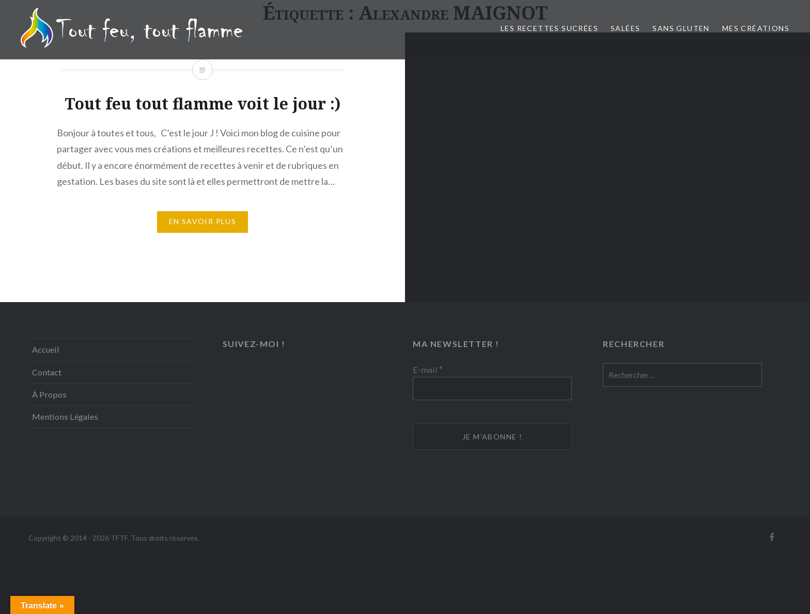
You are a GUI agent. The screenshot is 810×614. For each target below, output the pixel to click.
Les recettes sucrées (549, 28)
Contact (46, 372)
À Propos (49, 394)
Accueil (45, 349)
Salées (625, 28)
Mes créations (755, 28)
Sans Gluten (680, 28)
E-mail (428, 369)
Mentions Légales (65, 416)
